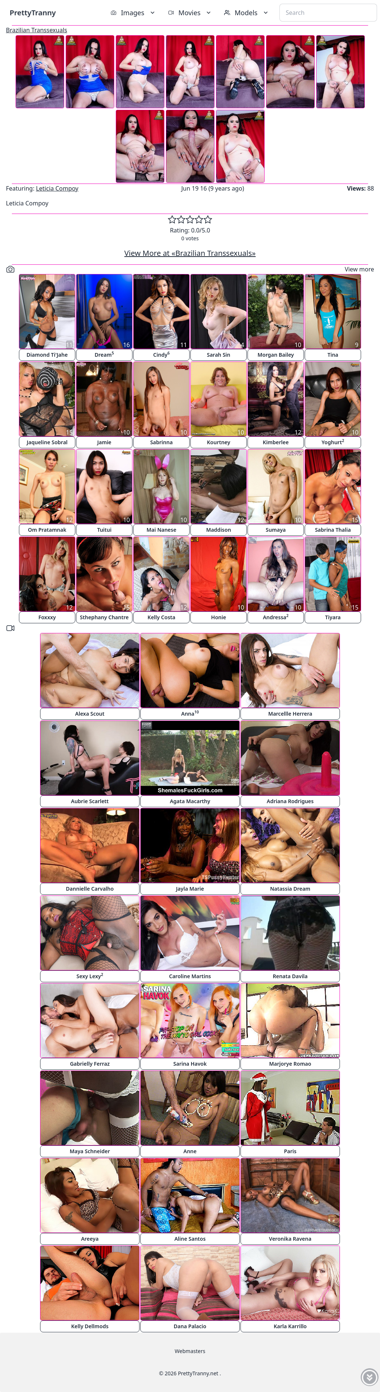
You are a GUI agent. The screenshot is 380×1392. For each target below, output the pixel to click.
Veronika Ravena (290, 1238)
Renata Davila (290, 976)
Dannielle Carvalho (90, 888)
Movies (190, 12)
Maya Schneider (90, 1151)
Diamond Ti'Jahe (47, 354)
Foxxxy (47, 617)
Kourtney (218, 442)
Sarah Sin (218, 354)
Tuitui (104, 529)
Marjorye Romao (290, 1063)
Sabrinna (161, 442)
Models (246, 12)
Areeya (89, 1238)
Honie (218, 617)
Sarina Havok (190, 1063)
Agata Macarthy (190, 801)
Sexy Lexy (89, 976)
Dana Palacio (190, 1326)
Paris (290, 1151)
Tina (332, 354)
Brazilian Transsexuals (36, 30)
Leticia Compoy (57, 188)
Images (133, 12)
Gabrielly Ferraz (89, 1063)
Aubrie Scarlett (90, 801)
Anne (189, 1151)
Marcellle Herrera (290, 713)
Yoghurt (333, 442)
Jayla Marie (190, 888)
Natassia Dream (290, 888)
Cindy (161, 354)
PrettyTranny (32, 12)
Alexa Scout (90, 713)
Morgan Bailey (276, 354)
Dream (104, 354)
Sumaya (276, 529)
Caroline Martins (190, 976)
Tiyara (333, 617)
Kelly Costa (162, 617)
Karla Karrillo (290, 1326)
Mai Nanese (161, 529)
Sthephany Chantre (104, 617)
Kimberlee (276, 442)
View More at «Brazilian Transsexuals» (190, 253)
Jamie (104, 442)
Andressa (275, 617)
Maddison (218, 529)
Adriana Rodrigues (290, 801)
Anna (190, 713)
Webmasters (190, 1351)
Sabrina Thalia (333, 529)
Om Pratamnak (47, 529)
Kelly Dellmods (90, 1326)
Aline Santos (190, 1238)
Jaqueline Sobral (47, 442)
